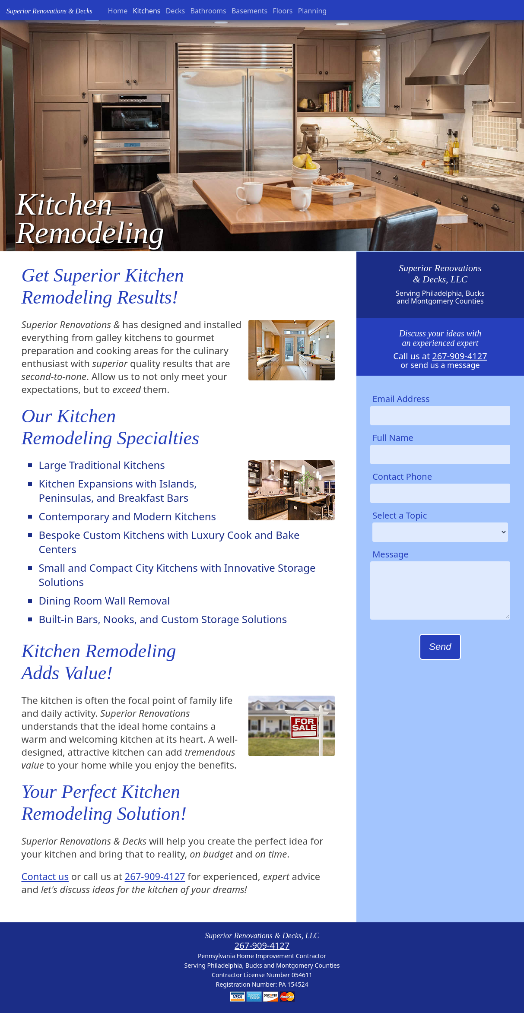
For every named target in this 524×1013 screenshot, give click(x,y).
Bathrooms (208, 11)
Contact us (44, 876)
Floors (282, 11)
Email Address (400, 399)
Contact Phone (402, 476)
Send (440, 646)
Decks (175, 11)
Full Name (392, 437)
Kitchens (147, 11)
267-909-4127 (155, 876)
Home (118, 11)
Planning (312, 11)
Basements (249, 11)
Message (390, 554)
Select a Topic (399, 515)
